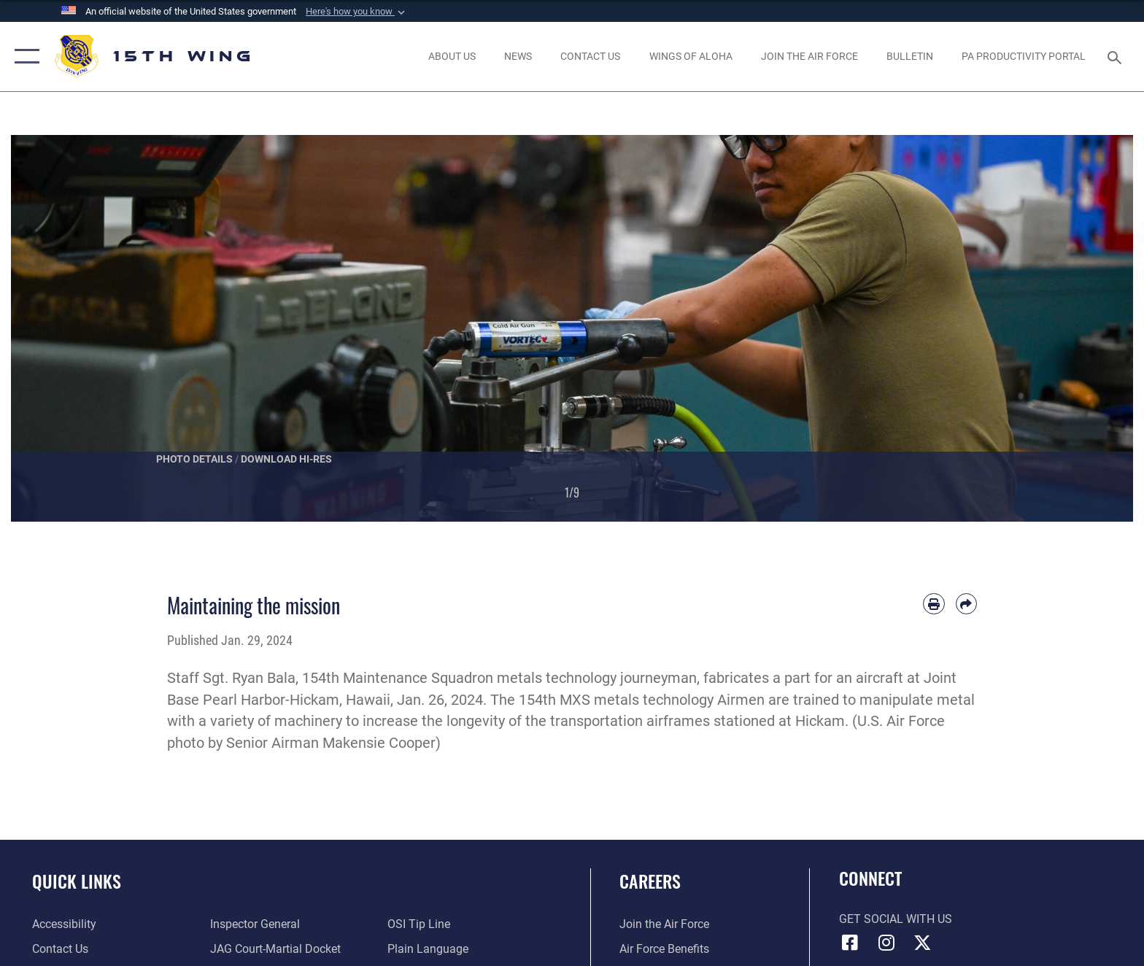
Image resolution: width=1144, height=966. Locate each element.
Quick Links (76, 881)
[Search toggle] (1116, 56)
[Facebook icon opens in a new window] (850, 943)
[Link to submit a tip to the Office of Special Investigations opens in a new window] (418, 924)
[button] (357, 11)
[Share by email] (966, 603)
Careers (650, 881)
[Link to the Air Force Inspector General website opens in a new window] (255, 924)
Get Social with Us (895, 919)
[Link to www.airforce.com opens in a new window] (664, 924)
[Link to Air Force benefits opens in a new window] (664, 949)
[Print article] (933, 603)
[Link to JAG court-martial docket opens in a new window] (275, 949)
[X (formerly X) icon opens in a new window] (922, 943)
